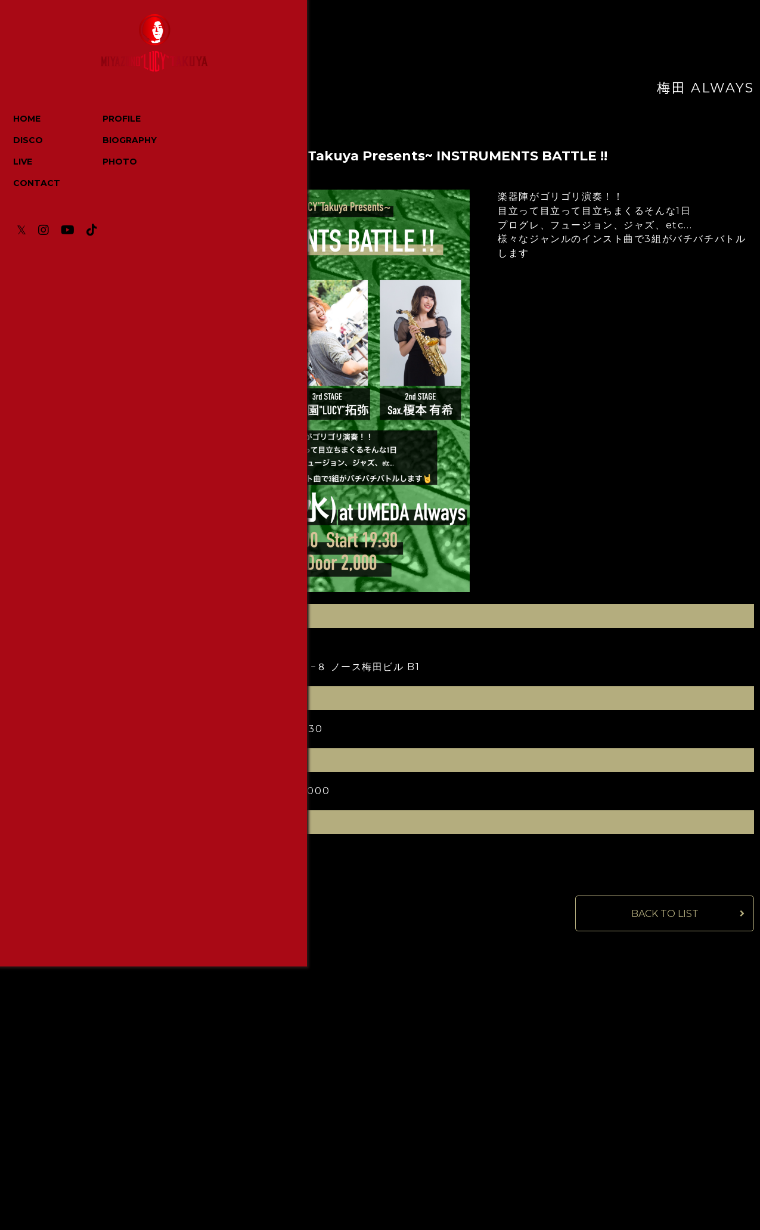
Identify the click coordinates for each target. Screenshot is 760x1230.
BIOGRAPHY (119, 141)
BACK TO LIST (665, 915)
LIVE (23, 162)
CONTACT (37, 184)
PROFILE (111, 119)
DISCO (29, 141)
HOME (28, 119)
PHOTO (109, 162)
